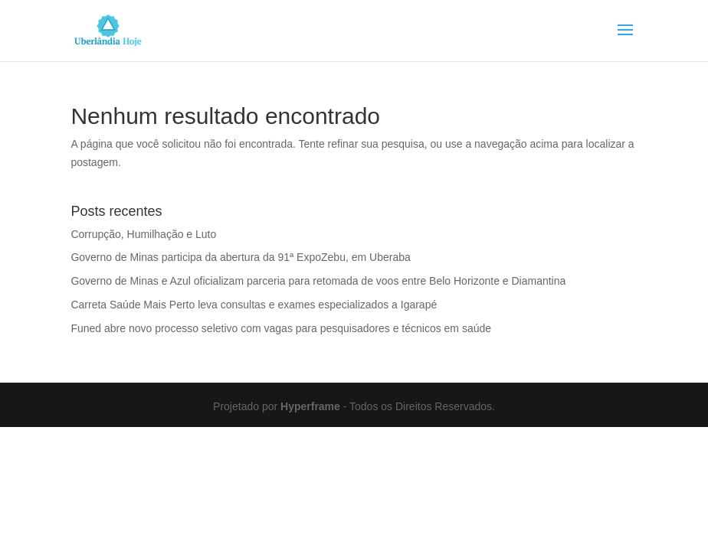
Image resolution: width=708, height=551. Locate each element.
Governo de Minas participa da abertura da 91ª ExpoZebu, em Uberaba (240, 257)
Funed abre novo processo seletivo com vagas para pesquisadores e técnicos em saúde (280, 328)
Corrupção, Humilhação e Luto (143, 234)
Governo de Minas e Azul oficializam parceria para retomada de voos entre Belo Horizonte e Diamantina (317, 281)
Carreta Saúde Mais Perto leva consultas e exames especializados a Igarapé (253, 304)
